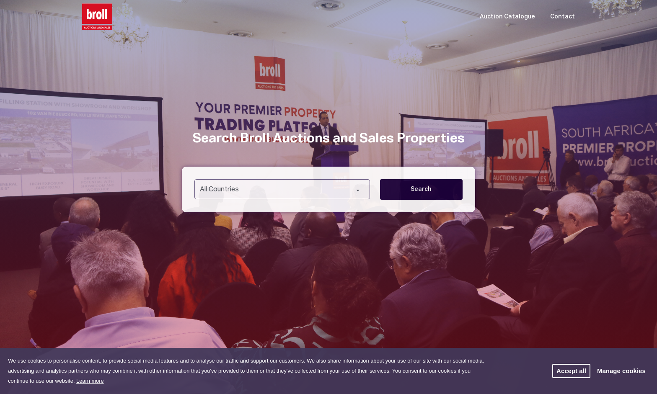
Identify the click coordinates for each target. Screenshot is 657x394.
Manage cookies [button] (621, 370)
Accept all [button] (571, 370)
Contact (562, 17)
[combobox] (282, 189)
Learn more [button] (89, 381)
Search (421, 189)
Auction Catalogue (507, 17)
